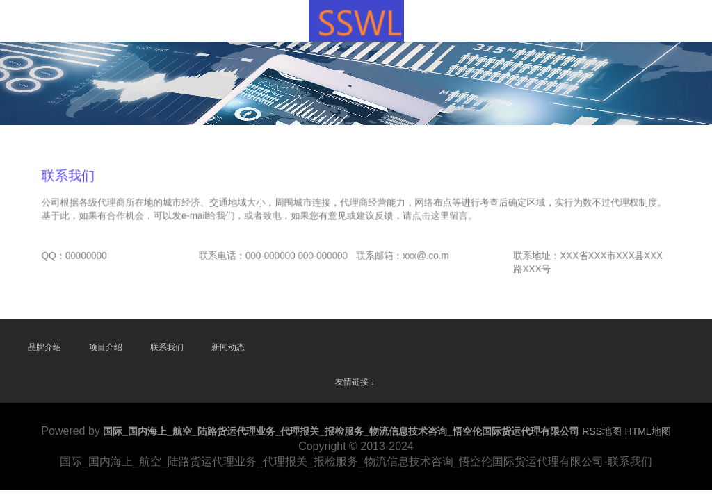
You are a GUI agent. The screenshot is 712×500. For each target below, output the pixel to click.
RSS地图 (602, 431)
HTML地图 (648, 431)
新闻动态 (228, 347)
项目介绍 (105, 347)
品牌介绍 (44, 347)
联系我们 (167, 347)
